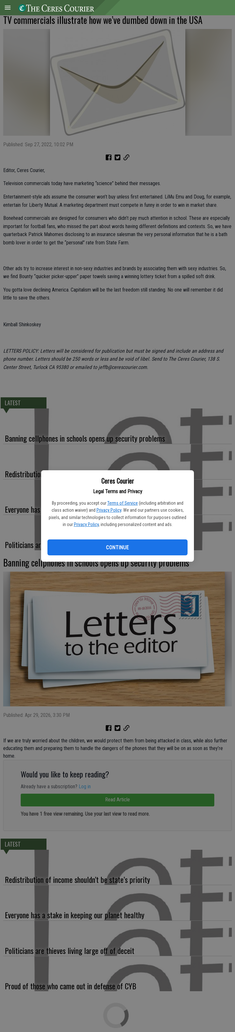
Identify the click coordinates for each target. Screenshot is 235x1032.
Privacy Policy (108, 510)
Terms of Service (122, 503)
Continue (117, 548)
